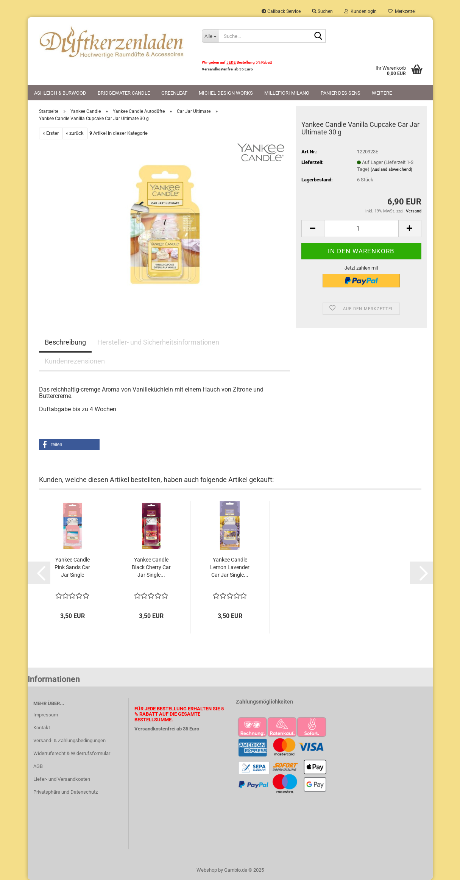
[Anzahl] (361, 228)
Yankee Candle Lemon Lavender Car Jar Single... (229, 567)
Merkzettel (402, 11)
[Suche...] (210, 36)
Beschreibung (65, 342)
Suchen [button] (322, 11)
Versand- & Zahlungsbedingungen (69, 740)
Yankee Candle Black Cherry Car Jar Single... (151, 567)
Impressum (45, 715)
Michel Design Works (226, 93)
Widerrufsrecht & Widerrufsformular (71, 753)
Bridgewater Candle (124, 93)
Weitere (382, 93)
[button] (312, 228)
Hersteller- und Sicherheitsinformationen (158, 342)
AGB (38, 766)
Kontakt (41, 727)
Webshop (206, 870)
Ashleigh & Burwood (60, 93)
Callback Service (281, 11)
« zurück (75, 133)
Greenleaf (174, 93)
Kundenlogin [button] (360, 11)
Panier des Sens (340, 93)
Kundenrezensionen (75, 361)
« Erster (51, 133)
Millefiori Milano (286, 93)
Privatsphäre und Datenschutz (65, 792)
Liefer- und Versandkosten (61, 779)
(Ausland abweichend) (391, 169)
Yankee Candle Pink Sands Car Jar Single (72, 567)
